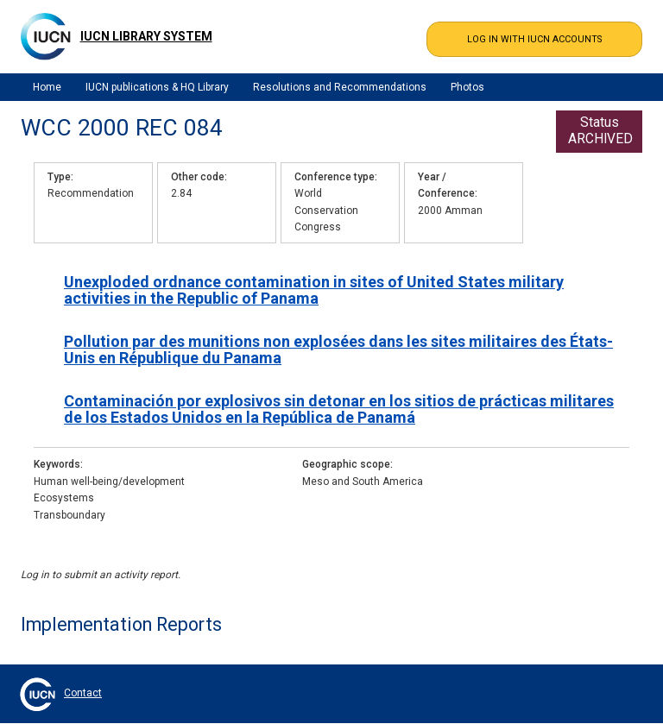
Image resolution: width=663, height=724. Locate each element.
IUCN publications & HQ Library (157, 87)
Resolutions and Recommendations (339, 87)
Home (47, 87)
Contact (83, 693)
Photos (467, 87)
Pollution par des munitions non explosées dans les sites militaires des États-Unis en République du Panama (338, 349)
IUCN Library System (146, 36)
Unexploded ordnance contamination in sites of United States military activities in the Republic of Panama (314, 290)
